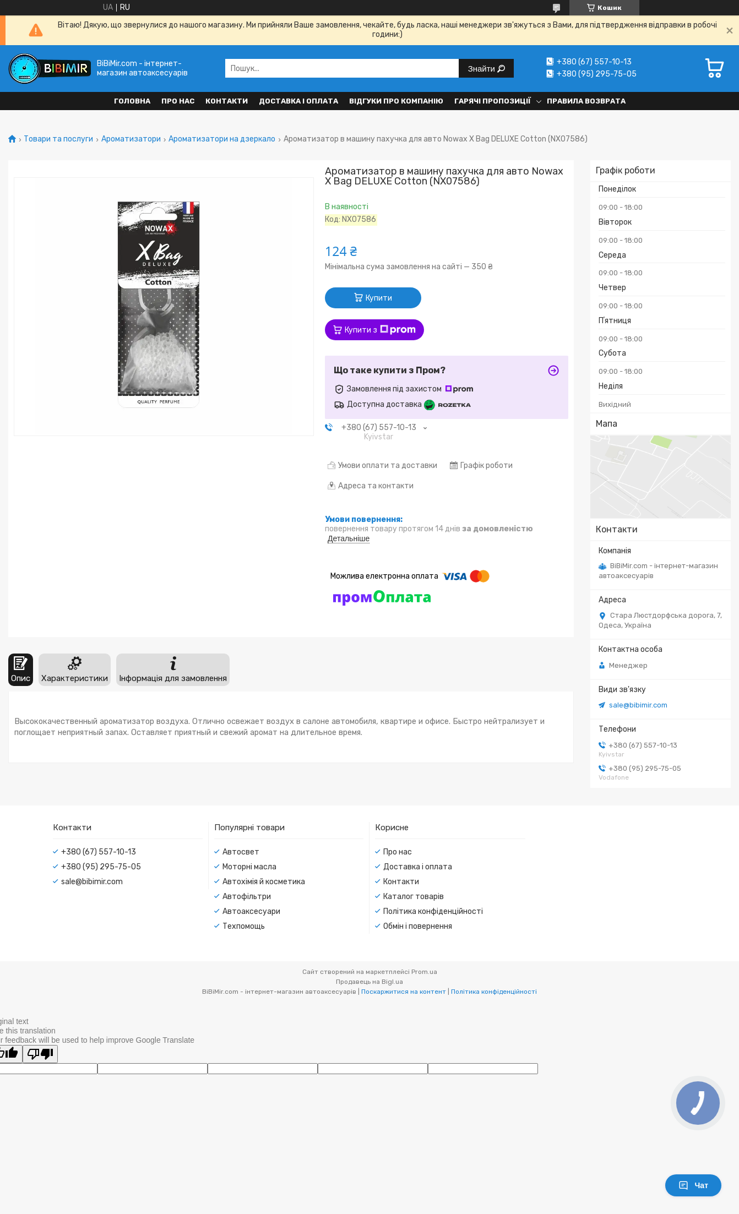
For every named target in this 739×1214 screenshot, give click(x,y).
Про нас (177, 101)
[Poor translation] (40, 1054)
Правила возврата (586, 101)
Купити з (380, 330)
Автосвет (240, 852)
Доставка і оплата (298, 101)
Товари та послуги (58, 139)
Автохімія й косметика (263, 881)
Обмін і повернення (417, 926)
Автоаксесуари (251, 911)
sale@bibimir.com (638, 705)
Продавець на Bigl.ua (369, 982)
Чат (693, 1185)
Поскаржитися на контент (403, 991)
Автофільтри (246, 896)
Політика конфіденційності (433, 911)
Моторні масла (249, 867)
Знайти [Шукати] (482, 68)
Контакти (226, 101)
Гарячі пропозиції (492, 101)
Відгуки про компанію (396, 101)
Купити (379, 298)
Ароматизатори (131, 139)
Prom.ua (424, 972)
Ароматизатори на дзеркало (222, 139)
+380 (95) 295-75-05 (101, 867)
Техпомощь (243, 926)
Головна (132, 101)
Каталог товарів (413, 896)
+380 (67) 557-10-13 (98, 852)
